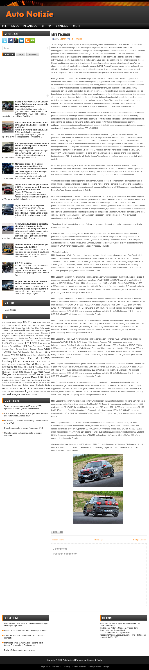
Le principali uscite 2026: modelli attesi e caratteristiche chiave (31, 282)
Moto (9, 369)
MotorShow (41, 369)
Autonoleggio (7, 331)
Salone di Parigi (8, 382)
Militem (20, 367)
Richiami (45, 377)
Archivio (32, 54)
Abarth (8, 322)
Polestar (31, 375)
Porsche (38, 374)
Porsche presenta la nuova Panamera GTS (23, 428)
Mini (31, 366)
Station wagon (29, 385)
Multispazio (6, 372)
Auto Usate (45, 328)
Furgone (46, 346)
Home (4, 26)
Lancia (20, 361)
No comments (76, 39)
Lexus (37, 361)
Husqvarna (6, 355)
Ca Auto (14, 333)
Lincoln (43, 362)
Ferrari (33, 343)
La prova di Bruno (30, 26)
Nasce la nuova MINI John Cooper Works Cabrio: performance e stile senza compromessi (31, 104)
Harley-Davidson (37, 352)
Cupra (40, 338)
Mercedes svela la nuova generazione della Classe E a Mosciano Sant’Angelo (23, 644)
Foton (30, 346)
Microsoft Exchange (101, 667)
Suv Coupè (38, 388)
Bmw (26, 330)
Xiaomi (28, 394)
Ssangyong (16, 385)
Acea (14, 322)
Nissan (15, 372)
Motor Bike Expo (29, 369)
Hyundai (15, 354)
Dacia (4, 340)
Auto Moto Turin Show (30, 328)
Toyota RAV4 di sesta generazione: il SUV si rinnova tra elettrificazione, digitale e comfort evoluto (32, 187)
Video (4, 394)
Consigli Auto (23, 338)
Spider (47, 382)
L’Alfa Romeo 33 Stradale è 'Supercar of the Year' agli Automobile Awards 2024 (26, 414)
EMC (15, 343)
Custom (47, 338)
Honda (47, 352)
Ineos (35, 355)
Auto (24, 325)
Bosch (31, 331)
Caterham (30, 333)
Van (48, 391)
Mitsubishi (39, 367)
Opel (40, 372)
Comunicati (39, 336)
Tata (8, 391)
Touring (21, 391)
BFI (21, 331)
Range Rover (24, 377)
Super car (21, 388)
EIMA (48, 340)
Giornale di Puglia (94, 660)
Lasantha (74, 667)
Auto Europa (16, 328)
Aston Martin (8, 325)
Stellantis (40, 385)
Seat (16, 382)
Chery (37, 333)
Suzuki (47, 388)
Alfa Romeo (29, 322)
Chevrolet (45, 333)
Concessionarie (11, 338)
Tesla (12, 391)
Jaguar (14, 358)
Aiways (19, 322)
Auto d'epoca (33, 325)
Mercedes (7, 366)
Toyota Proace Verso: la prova (29, 205)
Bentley (17, 331)
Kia (30, 358)
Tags (21, 54)
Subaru (13, 388)
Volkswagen (13, 394)
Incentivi (30, 355)
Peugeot (6, 374)
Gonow (40, 349)
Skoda (35, 382)
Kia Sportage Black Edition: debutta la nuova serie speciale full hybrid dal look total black (32, 145)
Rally (16, 377)
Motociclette (16, 369)
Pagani (47, 372)
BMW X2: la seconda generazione (19, 650)
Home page (99, 540)
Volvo (22, 394)
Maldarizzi (20, 364)
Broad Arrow (38, 331)
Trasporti (43, 391)
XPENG (34, 394)
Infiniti (40, 355)
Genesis (19, 349)
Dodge (12, 340)
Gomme (33, 349)
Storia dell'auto (62, 26)
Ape (48, 322)
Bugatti (47, 331)
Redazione (15, 26)
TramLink (36, 391)
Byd (8, 333)
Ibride (23, 354)
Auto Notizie (10, 310)
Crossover (33, 338)
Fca (27, 343)
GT (43, 26)
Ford (24, 346)
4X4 (3, 322)
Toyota (28, 391)
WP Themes (56, 667)
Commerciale (29, 336)
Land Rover (28, 361)
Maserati (30, 364)
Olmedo (27, 372)
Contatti (76, 26)
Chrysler (5, 336)
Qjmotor (47, 375)
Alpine (39, 322)
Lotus (4, 364)
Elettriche (7, 343)
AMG (44, 322)
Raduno (10, 377)
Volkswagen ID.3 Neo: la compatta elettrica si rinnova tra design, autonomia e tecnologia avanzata (31, 226)
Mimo (26, 367)
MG (15, 367)
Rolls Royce (14, 380)
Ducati (37, 340)
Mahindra (11, 364)
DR (17, 340)
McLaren (46, 364)
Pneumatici (23, 375)
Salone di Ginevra (27, 380)
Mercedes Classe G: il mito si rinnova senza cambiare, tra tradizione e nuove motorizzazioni (31, 166)
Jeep (22, 358)
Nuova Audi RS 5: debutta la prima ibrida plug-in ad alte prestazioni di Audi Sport (31, 124)
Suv (49, 26)
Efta (42, 340)
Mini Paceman (60, 34)
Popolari (9, 54)
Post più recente (58, 540)
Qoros (4, 377)
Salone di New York (42, 380)
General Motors (8, 349)
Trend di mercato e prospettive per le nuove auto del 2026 (31, 245)
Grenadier (25, 352)
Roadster (6, 380)
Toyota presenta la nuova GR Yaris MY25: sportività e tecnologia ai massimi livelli (23, 407)
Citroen (13, 335)
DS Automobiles (27, 340)
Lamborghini (9, 361)
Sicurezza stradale (25, 382)
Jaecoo (5, 358)
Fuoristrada (37, 346)
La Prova (42, 358)
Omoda (34, 372)
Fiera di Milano (15, 346)
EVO (20, 343)
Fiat (40, 343)
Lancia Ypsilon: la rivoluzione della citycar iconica (26, 630)
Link (48, 362)
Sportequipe (6, 385)
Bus (3, 333)
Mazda (38, 364)
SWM (4, 391)
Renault (35, 377)
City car (20, 336)
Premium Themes (86, 667)
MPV (48, 369)
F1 (23, 343)
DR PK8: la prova (23, 263)
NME (21, 372)
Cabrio (22, 333)
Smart (41, 382)
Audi (17, 325)
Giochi (25, 349)
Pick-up (15, 374)
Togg (17, 391)
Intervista (46, 355)
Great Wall (16, 352)
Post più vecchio (139, 540)
